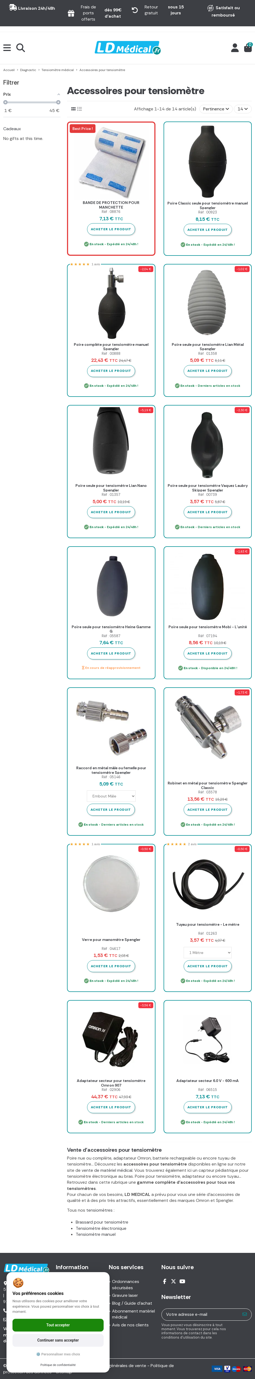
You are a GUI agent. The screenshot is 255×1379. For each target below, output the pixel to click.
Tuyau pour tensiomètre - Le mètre (207, 924)
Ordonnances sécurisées (125, 1284)
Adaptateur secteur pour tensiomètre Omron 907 (111, 1083)
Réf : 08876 (111, 211)
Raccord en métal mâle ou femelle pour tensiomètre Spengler (111, 770)
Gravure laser (125, 1295)
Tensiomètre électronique (101, 1228)
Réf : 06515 (207, 1089)
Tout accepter (58, 1325)
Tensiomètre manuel (96, 1234)
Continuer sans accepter (58, 1340)
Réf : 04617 (111, 948)
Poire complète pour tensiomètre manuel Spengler (111, 347)
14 (243, 109)
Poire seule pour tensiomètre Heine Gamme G (111, 629)
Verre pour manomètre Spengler (111, 939)
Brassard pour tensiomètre (102, 1222)
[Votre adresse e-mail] (200, 1314)
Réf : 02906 (111, 1089)
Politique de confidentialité (58, 1365)
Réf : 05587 (111, 636)
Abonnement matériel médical (133, 1314)
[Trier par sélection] (216, 109)
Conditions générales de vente (116, 1365)
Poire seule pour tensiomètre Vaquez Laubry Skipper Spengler (208, 488)
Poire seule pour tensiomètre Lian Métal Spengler (208, 347)
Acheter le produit (111, 229)
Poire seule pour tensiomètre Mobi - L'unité (207, 626)
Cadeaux (12, 129)
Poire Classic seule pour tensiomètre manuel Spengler (207, 205)
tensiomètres (99, 1210)
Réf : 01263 (207, 933)
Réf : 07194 (207, 636)
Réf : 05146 (111, 777)
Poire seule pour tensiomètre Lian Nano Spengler (111, 488)
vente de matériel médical (107, 1170)
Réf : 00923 (207, 212)
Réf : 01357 (111, 494)
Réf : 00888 (111, 353)
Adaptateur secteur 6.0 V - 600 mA (207, 1080)
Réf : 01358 (207, 353)
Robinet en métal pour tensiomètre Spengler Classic (208, 785)
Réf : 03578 (207, 792)
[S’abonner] (244, 1314)
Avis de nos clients (130, 1325)
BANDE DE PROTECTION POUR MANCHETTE (111, 205)
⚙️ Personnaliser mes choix (58, 1354)
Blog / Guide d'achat (132, 1303)
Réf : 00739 (207, 494)
